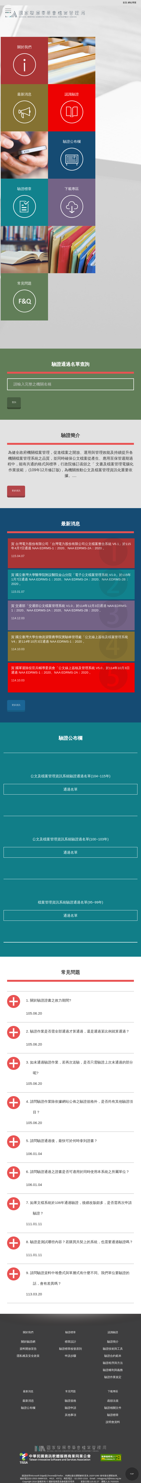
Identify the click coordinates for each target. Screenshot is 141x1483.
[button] (132, 1474)
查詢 (14, 402)
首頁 (125, 2)
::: (121, 2)
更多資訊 (16, 490)
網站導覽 (132, 2)
